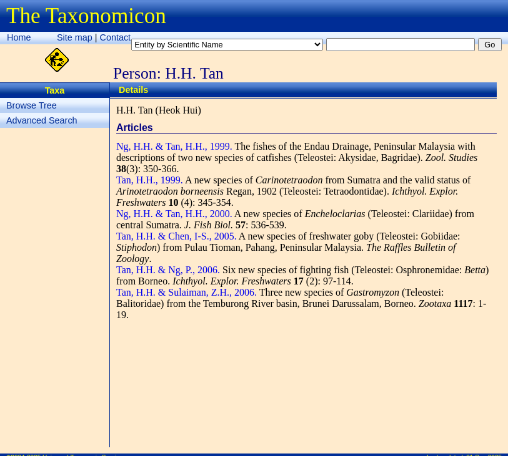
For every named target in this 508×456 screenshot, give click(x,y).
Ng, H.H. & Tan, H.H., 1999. (174, 146)
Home (19, 37)
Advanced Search (41, 120)
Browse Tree (31, 105)
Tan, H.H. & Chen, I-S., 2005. (176, 236)
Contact (115, 37)
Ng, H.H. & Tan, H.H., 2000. (174, 213)
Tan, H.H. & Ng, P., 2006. (168, 269)
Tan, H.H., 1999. (149, 180)
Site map (74, 37)
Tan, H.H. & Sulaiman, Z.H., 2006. (186, 292)
